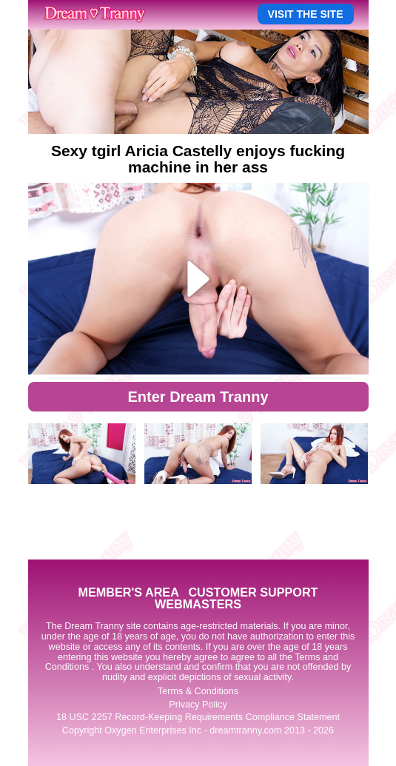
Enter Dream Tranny (197, 397)
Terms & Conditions (198, 691)
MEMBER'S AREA (128, 592)
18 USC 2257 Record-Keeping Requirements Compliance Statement (198, 717)
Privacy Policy (197, 704)
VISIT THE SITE (305, 14)
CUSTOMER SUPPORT (253, 592)
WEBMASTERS (198, 604)
